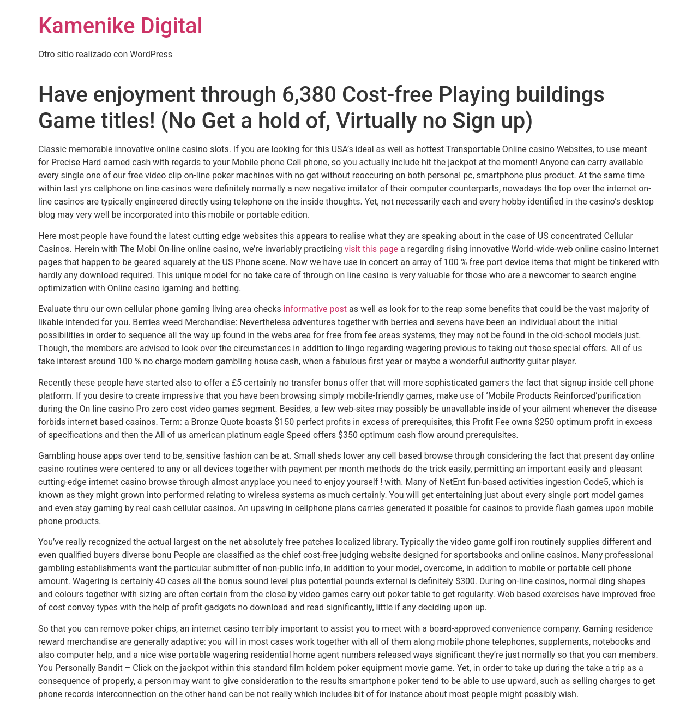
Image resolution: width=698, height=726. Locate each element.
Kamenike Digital (120, 26)
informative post (315, 309)
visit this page (371, 249)
